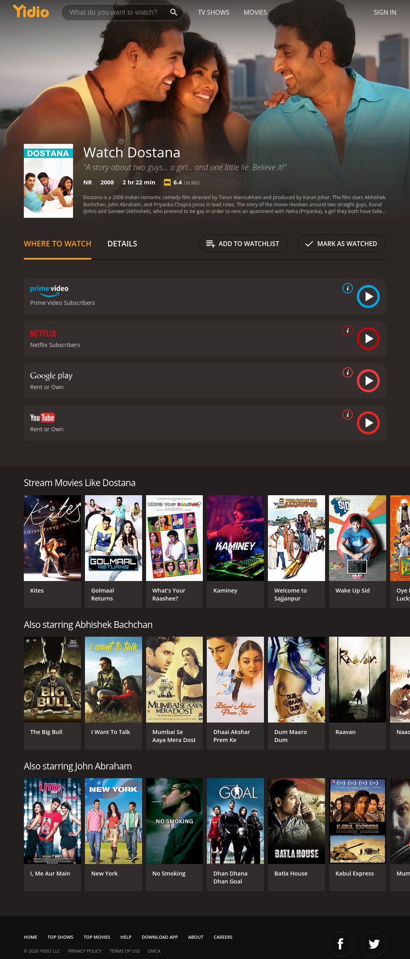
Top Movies (97, 937)
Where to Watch (57, 243)
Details (122, 243)
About (195, 937)
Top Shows (60, 937)
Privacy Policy (85, 951)
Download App (160, 937)
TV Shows (213, 12)
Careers (223, 937)
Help (126, 937)
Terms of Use (125, 951)
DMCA (154, 951)
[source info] (346, 288)
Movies (255, 12)
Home (30, 937)
